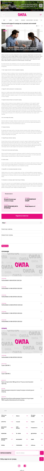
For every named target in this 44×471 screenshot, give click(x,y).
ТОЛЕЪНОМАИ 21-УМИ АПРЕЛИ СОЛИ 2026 (11, 313)
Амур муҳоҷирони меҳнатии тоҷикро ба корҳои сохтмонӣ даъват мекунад (17, 391)
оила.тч (5, 410)
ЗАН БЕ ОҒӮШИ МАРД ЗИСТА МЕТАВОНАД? (11, 207)
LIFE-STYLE (16, 20)
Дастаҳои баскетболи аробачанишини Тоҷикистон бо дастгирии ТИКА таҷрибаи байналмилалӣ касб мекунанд (17, 399)
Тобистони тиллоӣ (29, 20)
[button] (41, 15)
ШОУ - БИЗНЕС (36, 20)
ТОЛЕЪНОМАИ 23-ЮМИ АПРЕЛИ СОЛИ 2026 (11, 305)
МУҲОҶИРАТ (23, 20)
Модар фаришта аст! (30, 206)
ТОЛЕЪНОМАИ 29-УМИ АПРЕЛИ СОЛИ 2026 (11, 321)
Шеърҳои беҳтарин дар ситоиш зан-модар (10, 200)
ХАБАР (4, 20)
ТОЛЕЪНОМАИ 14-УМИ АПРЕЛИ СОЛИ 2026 (11, 288)
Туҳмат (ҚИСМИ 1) (5, 365)
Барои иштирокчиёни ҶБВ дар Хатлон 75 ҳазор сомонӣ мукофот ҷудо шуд (17, 382)
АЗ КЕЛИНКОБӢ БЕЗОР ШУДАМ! (30, 200)
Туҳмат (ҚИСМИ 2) (5, 373)
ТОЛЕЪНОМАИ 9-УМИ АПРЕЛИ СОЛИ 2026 (11, 280)
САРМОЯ (10, 20)
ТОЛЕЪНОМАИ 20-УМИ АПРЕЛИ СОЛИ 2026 (11, 297)
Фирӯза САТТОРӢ (9, 25)
